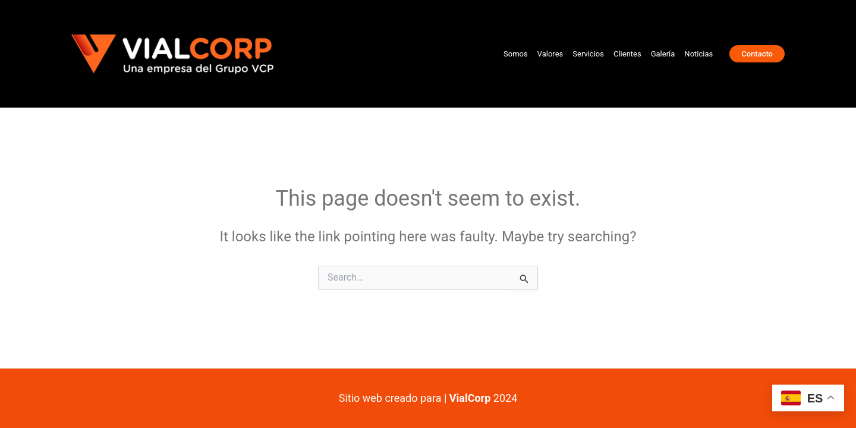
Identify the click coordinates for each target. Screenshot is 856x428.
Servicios (588, 53)
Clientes (627, 53)
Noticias (698, 53)
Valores (550, 53)
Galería (663, 53)
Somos (515, 53)
